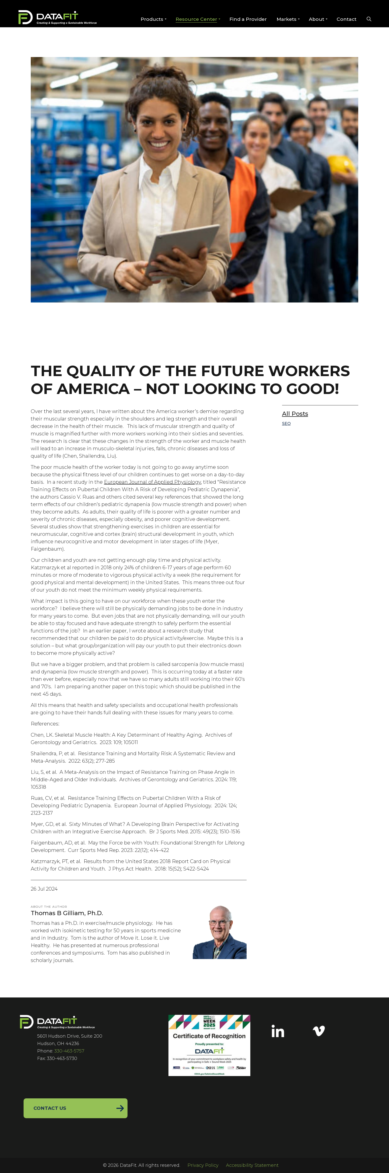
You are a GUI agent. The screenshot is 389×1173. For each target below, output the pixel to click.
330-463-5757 (69, 1051)
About (316, 19)
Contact (346, 19)
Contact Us (50, 1108)
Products (151, 19)
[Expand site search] (369, 19)
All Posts (295, 413)
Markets (286, 19)
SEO (286, 423)
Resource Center (196, 19)
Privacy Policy (203, 1165)
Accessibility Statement (252, 1165)
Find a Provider (247, 19)
